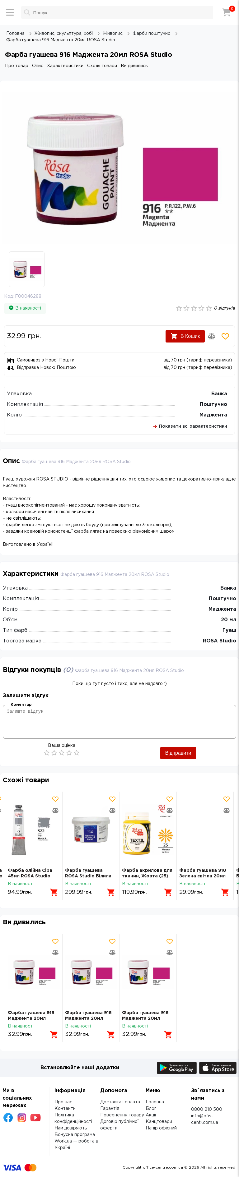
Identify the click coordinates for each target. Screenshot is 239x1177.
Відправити (178, 753)
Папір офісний (161, 1128)
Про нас (63, 1102)
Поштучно (213, 404)
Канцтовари (159, 1122)
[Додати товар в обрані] (225, 336)
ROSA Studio (219, 641)
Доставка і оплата (120, 1102)
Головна (155, 1102)
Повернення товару (122, 1115)
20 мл (228, 620)
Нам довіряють (70, 1128)
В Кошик (185, 336)
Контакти (65, 1108)
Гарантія (109, 1108)
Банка (219, 394)
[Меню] (9, 12)
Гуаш (229, 630)
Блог (151, 1108)
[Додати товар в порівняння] (211, 336)
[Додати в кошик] (54, 892)
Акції (151, 1115)
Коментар (21, 704)
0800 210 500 (206, 1109)
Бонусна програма (74, 1135)
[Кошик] (226, 12)
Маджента (213, 415)
